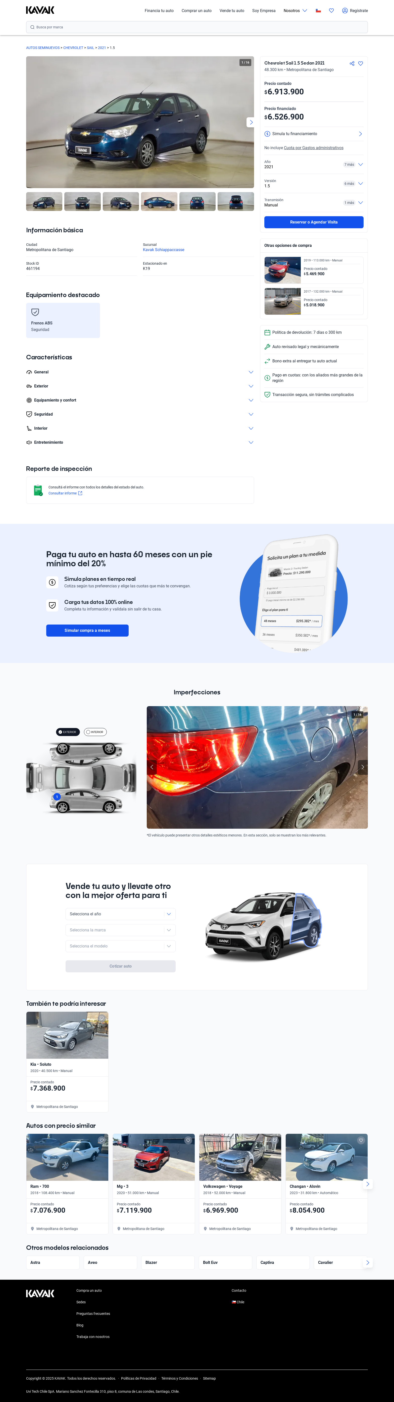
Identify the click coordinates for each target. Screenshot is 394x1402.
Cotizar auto (121, 966)
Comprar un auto (197, 10)
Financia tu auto (159, 10)
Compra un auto (89, 1290)
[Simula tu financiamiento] (314, 134)
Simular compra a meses (87, 630)
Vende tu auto (232, 10)
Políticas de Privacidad (138, 1378)
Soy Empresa (264, 10)
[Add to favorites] (102, 1018)
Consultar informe (65, 493)
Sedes (81, 1302)
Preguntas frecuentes (93, 1314)
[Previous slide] (152, 767)
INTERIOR (94, 732)
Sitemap (209, 1378)
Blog (79, 1325)
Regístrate (355, 11)
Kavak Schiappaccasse (163, 249)
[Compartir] (352, 64)
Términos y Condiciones (179, 1378)
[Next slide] (252, 122)
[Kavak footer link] (40, 1314)
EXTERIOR (67, 732)
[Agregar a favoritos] (361, 64)
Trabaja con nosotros (93, 1337)
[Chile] (318, 11)
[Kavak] (40, 10)
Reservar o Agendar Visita (314, 222)
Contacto (239, 1290)
